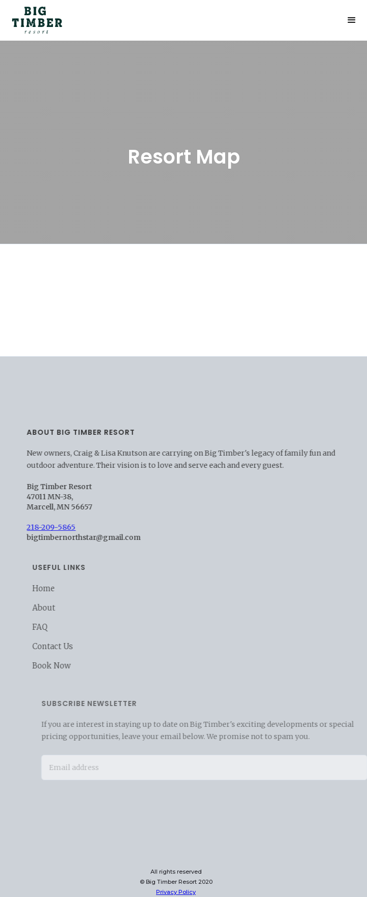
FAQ (47, 627)
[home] (34, 18)
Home (51, 588)
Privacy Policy (176, 891)
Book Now (59, 665)
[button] (352, 20)
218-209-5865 (56, 527)
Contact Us (60, 646)
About (51, 608)
